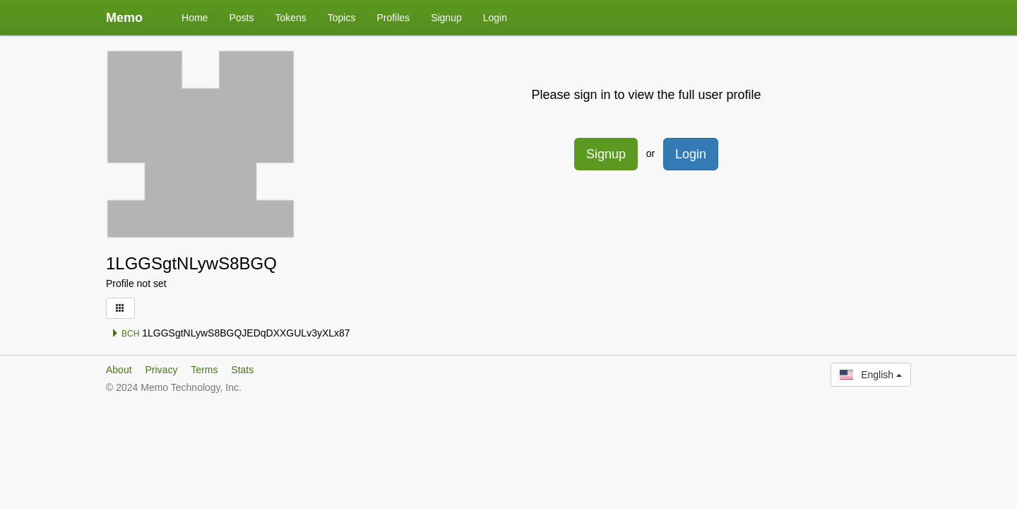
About (119, 369)
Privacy (161, 369)
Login (495, 17)
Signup (446, 17)
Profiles (393, 17)
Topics (342, 17)
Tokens (290, 17)
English (871, 374)
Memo (124, 18)
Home (195, 17)
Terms (204, 369)
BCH (125, 334)
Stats (242, 369)
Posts (241, 17)
